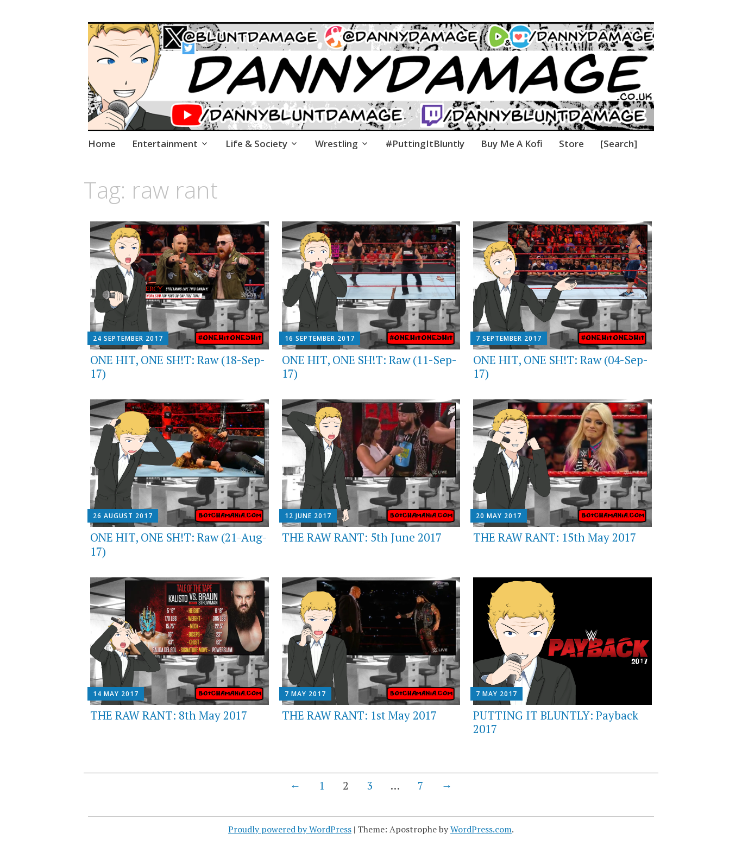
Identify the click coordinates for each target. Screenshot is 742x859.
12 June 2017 (308, 515)
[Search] (618, 143)
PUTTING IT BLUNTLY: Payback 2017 (555, 722)
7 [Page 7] (421, 785)
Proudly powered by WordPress (289, 829)
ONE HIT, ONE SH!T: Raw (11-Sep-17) (369, 366)
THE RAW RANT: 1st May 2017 (359, 715)
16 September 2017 (320, 338)
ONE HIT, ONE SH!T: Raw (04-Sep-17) (560, 366)
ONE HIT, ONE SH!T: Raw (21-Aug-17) (178, 544)
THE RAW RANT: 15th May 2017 (554, 537)
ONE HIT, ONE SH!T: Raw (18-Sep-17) (177, 366)
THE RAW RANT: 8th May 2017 (168, 715)
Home (102, 143)
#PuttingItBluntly (425, 143)
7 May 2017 (305, 693)
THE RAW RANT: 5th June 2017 (362, 537)
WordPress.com (481, 829)
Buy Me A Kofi (512, 143)
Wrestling (336, 143)
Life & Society (256, 143)
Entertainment (165, 143)
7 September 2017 (509, 338)
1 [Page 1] (322, 785)
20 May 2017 (498, 515)
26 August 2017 (123, 515)
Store (571, 143)
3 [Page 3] (370, 785)
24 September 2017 (128, 338)
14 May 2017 (116, 693)
